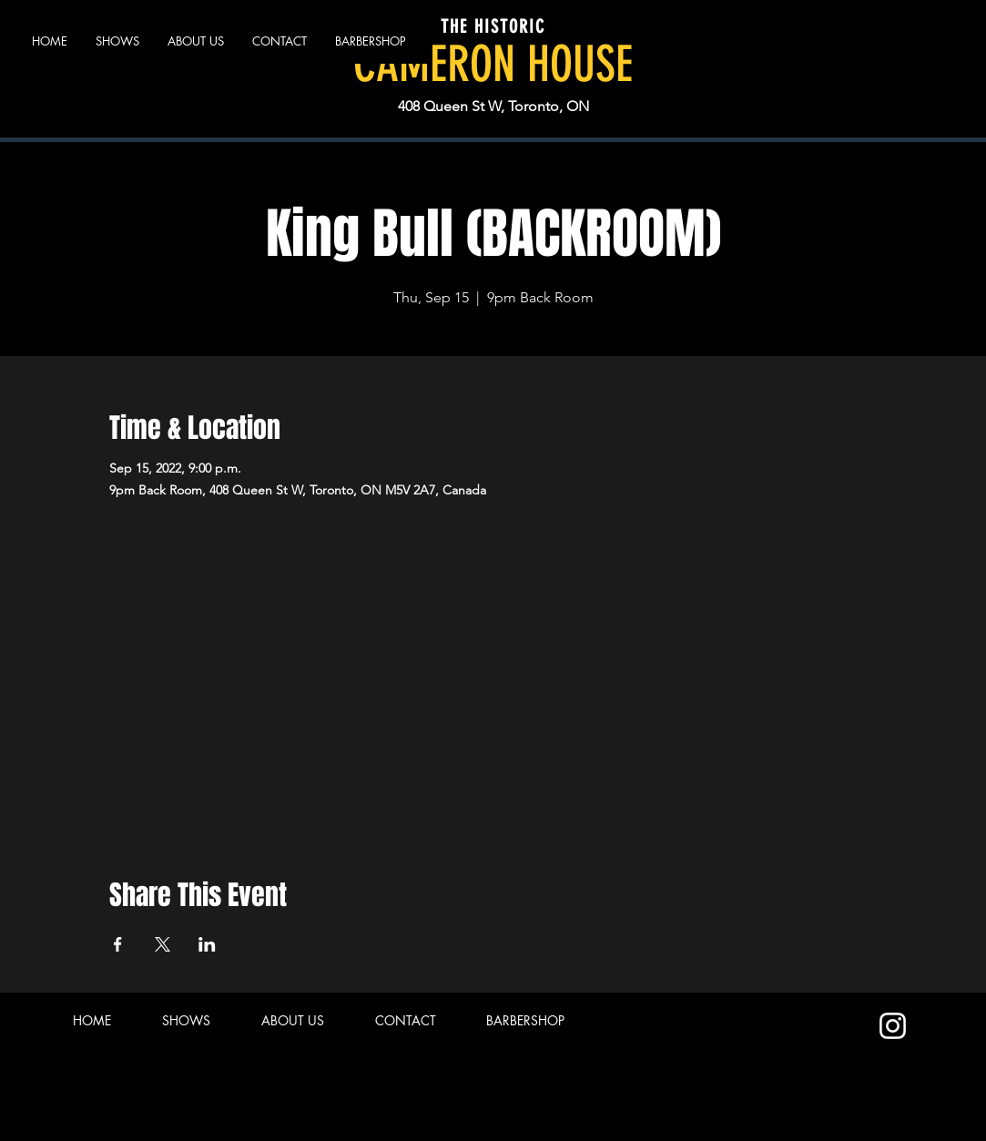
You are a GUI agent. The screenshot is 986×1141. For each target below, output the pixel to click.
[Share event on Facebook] (118, 944)
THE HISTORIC (493, 26)
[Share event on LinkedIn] (207, 944)
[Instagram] (892, 1026)
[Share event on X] (162, 944)
